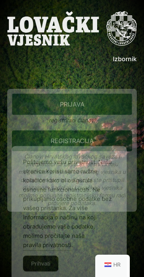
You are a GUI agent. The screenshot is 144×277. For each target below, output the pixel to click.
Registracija (72, 141)
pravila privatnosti (47, 251)
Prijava (72, 104)
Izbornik (125, 59)
